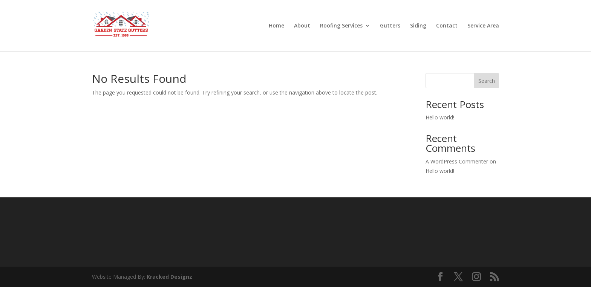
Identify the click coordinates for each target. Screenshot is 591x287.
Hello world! (440, 117)
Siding (418, 26)
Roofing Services (341, 26)
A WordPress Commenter (457, 161)
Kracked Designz (169, 276)
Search (486, 80)
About (302, 26)
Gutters (390, 26)
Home (276, 26)
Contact (447, 26)
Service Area (483, 26)
